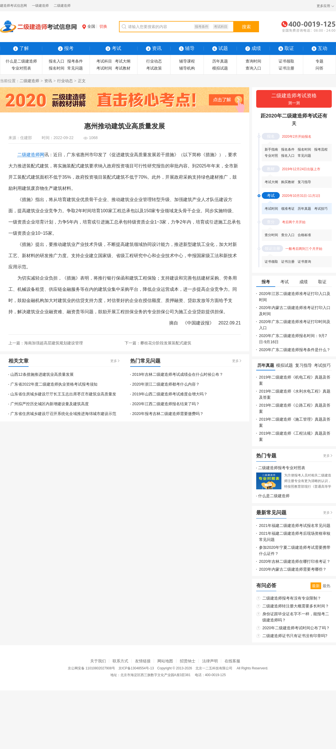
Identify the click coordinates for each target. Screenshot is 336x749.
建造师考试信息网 (13, 6)
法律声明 (210, 661)
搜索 (246, 26)
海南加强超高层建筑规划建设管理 (53, 343)
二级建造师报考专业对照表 (281, 467)
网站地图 (165, 661)
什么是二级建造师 (21, 61)
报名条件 (288, 149)
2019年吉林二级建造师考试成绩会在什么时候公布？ (177, 374)
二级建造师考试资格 (294, 99)
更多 (113, 361)
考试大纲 (122, 61)
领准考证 (288, 209)
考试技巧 (321, 209)
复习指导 (304, 182)
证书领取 (286, 61)
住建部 (26, 137)
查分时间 (271, 235)
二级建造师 (62, 6)
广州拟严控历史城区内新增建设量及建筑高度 (49, 404)
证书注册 (286, 68)
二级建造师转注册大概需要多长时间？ (295, 606)
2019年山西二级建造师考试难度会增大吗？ (169, 394)
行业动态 (154, 61)
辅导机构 (187, 68)
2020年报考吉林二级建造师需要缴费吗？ (168, 413)
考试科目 (220, 27)
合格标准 (304, 235)
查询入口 (253, 68)
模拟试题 (220, 68)
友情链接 (143, 661)
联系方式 (120, 661)
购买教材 (288, 182)
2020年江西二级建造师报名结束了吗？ (166, 404)
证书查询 (304, 262)
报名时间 (56, 68)
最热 (326, 586)
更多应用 (323, 6)
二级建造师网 (30, 154)
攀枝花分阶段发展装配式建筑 (165, 343)
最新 (316, 586)
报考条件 (201, 27)
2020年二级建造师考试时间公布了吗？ (296, 628)
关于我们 (98, 661)
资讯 (48, 81)
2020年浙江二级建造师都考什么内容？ (166, 384)
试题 (220, 48)
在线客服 (232, 661)
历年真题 (220, 61)
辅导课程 (187, 61)
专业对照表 (21, 68)
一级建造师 (40, 6)
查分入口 (288, 235)
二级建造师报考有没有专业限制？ (291, 598)
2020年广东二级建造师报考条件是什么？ (294, 349)
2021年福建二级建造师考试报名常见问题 (294, 525)
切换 (103, 26)
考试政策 (154, 68)
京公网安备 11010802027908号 (91, 668)
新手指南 (271, 149)
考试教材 (122, 68)
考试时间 (104, 68)
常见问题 (75, 68)
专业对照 (271, 156)
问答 (319, 68)
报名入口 (56, 61)
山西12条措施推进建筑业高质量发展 (42, 374)
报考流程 (321, 149)
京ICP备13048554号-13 (136, 668)
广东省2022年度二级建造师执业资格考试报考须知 (53, 384)
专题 (319, 61)
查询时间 (253, 61)
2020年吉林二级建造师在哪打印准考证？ (294, 561)
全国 (88, 26)
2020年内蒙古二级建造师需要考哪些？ (292, 569)
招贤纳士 (187, 661)
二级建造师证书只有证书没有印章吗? (294, 635)
